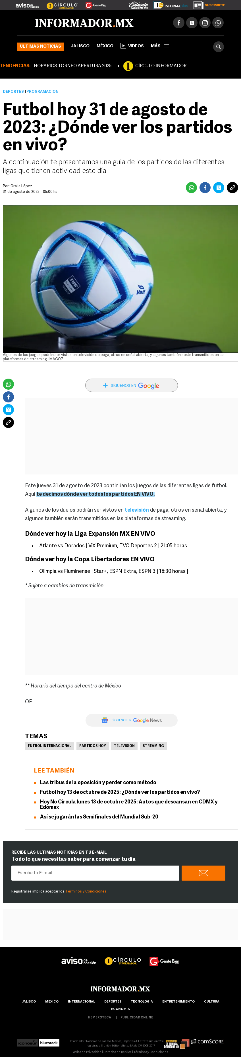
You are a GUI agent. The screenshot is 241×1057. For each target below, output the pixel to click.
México (105, 46)
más (160, 46)
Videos (132, 45)
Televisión (124, 746)
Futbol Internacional (49, 746)
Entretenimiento (178, 1001)
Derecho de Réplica (117, 1052)
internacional (81, 1001)
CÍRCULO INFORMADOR (160, 66)
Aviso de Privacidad (87, 1052)
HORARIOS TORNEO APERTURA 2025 (72, 66)
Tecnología (142, 1001)
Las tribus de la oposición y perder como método (98, 783)
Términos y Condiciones (86, 891)
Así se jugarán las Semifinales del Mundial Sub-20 (99, 817)
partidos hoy (92, 746)
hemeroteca (99, 1017)
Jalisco (80, 46)
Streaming (153, 746)
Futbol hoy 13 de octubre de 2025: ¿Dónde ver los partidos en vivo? (120, 792)
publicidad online (136, 1017)
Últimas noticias (40, 47)
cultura (211, 1001)
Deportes (13, 92)
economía (120, 1009)
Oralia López (21, 186)
